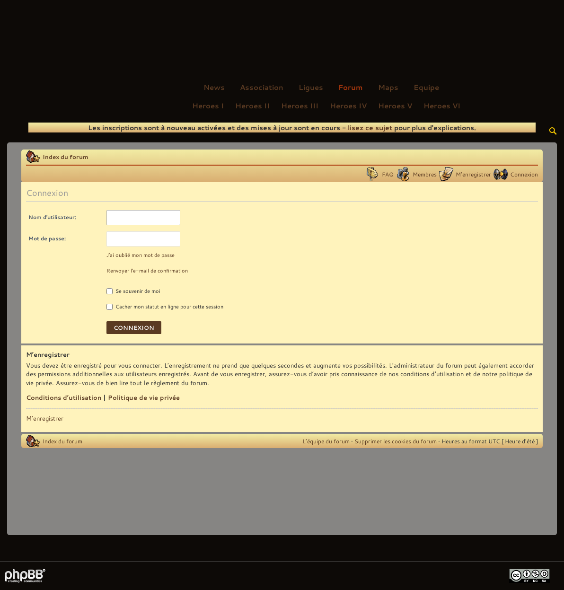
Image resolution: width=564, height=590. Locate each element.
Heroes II (252, 105)
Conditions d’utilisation (63, 397)
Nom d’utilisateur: (52, 216)
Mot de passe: (47, 238)
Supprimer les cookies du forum (395, 441)
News (214, 87)
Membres (425, 174)
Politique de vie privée (144, 397)
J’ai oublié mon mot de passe (140, 255)
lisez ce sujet (370, 127)
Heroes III (299, 105)
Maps (388, 87)
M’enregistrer (473, 174)
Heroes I (208, 105)
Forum (350, 87)
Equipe (426, 87)
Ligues (311, 87)
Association (261, 87)
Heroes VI (441, 105)
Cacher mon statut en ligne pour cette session (164, 306)
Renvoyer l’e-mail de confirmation (147, 270)
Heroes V (395, 105)
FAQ (388, 174)
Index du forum (65, 156)
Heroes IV (348, 105)
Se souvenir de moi (133, 291)
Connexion (524, 174)
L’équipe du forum (326, 441)
